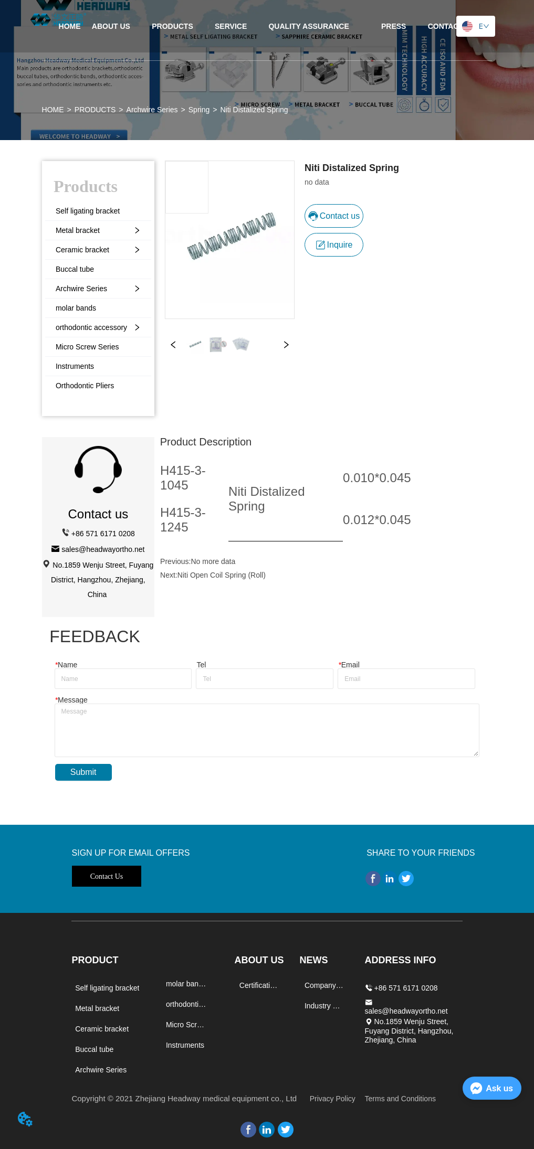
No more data (213, 561)
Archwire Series (152, 109)
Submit (83, 772)
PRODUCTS (95, 109)
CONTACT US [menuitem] (452, 26)
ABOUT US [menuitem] (111, 26)
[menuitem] (172, 26)
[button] (172, 26)
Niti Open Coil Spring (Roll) (221, 575)
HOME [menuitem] (70, 26)
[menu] (267, 26)
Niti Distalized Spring (254, 109)
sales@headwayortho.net (102, 549)
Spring (199, 109)
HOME (53, 109)
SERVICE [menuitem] (231, 26)
